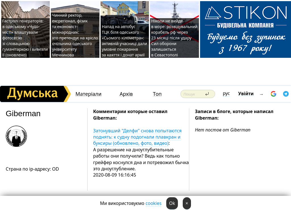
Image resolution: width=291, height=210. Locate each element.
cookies (153, 203)
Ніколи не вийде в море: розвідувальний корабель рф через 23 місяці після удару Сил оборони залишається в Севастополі (174, 38)
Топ (157, 94)
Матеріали (88, 94)
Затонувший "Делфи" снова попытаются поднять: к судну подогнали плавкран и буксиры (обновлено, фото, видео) (137, 137)
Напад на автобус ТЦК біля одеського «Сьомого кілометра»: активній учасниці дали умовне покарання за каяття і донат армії (124, 41)
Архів (126, 94)
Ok (172, 203)
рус (226, 93)
